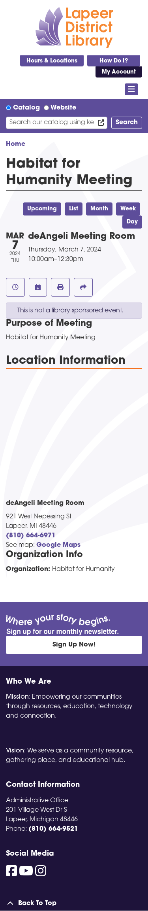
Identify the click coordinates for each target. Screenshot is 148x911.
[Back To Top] (74, 903)
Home (15, 144)
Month (99, 209)
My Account (119, 72)
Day (132, 222)
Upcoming (42, 209)
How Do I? (113, 61)
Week (128, 209)
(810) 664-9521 (53, 829)
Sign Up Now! (74, 645)
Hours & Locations (51, 61)
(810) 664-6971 (31, 536)
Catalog (26, 108)
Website (63, 108)
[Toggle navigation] (132, 89)
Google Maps (58, 545)
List (73, 209)
